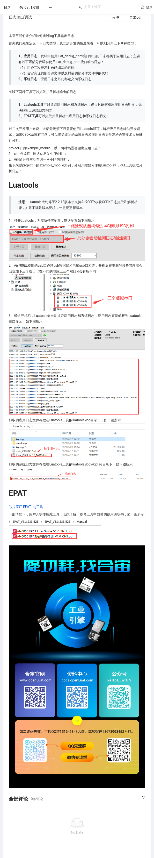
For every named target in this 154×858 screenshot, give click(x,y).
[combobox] (109, 6)
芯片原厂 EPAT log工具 (26, 507)
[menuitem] (29, 7)
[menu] (45, 7)
